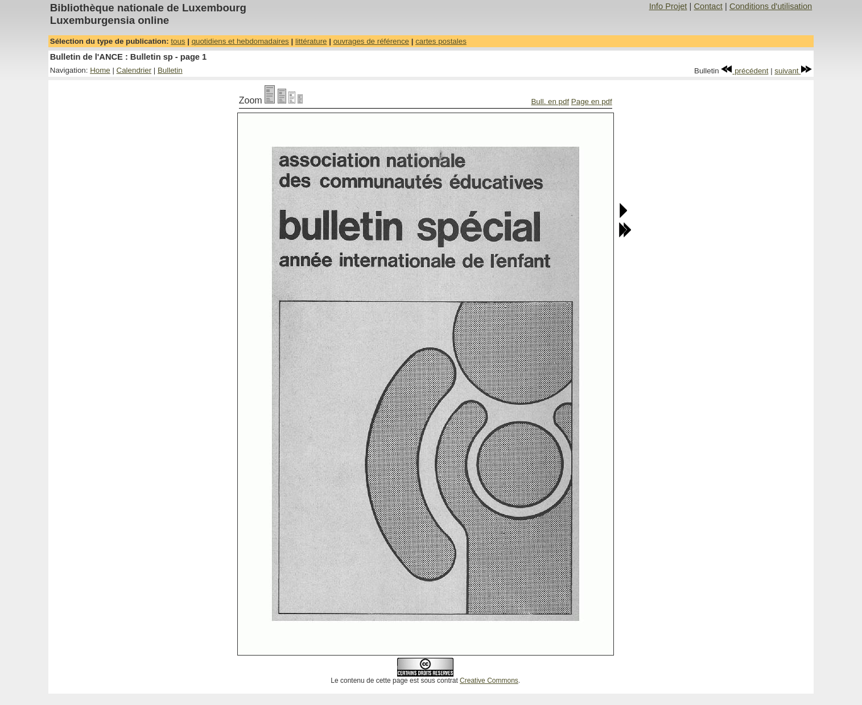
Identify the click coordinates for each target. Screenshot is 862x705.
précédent (744, 71)
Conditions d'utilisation (770, 6)
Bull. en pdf (550, 101)
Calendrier (134, 70)
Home (100, 70)
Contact (708, 6)
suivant (793, 71)
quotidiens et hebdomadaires (240, 41)
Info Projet (668, 6)
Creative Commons (489, 681)
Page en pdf (591, 101)
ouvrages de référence (371, 41)
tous (178, 41)
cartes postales (441, 41)
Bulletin (170, 70)
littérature (311, 41)
